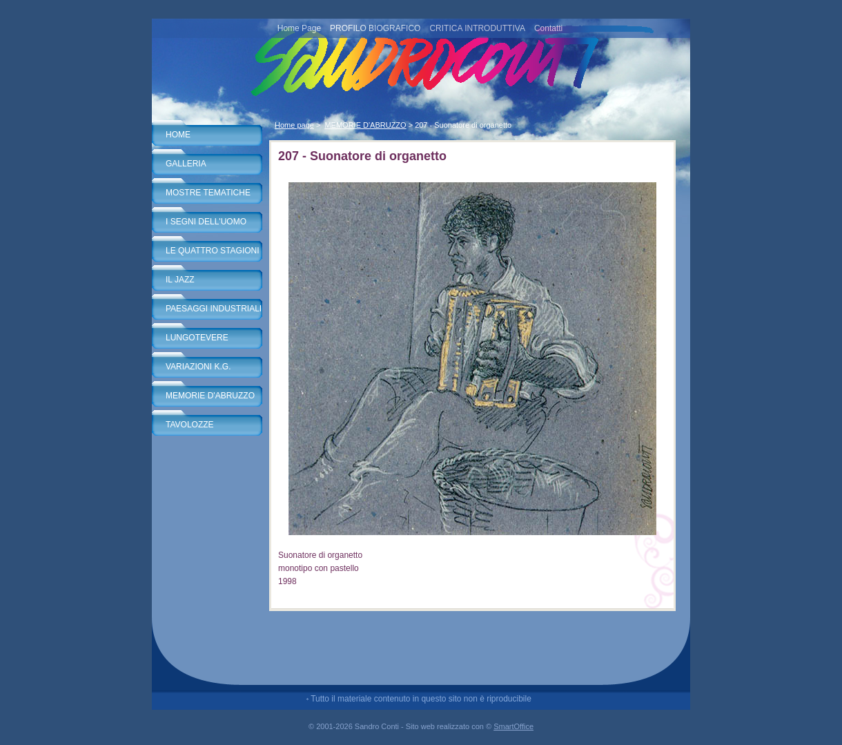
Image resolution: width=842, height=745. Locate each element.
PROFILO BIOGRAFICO (375, 28)
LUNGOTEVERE (197, 337)
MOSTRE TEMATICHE (208, 192)
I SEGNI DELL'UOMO (206, 221)
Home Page (299, 28)
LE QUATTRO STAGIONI (213, 250)
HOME (178, 134)
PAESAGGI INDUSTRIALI (214, 308)
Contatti (548, 28)
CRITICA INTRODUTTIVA (477, 28)
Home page (294, 125)
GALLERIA (186, 163)
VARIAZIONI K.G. (198, 366)
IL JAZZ (180, 279)
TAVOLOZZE (190, 424)
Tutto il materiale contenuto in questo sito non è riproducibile (421, 699)
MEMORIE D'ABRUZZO (210, 395)
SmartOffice (513, 726)
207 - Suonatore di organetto (463, 125)
